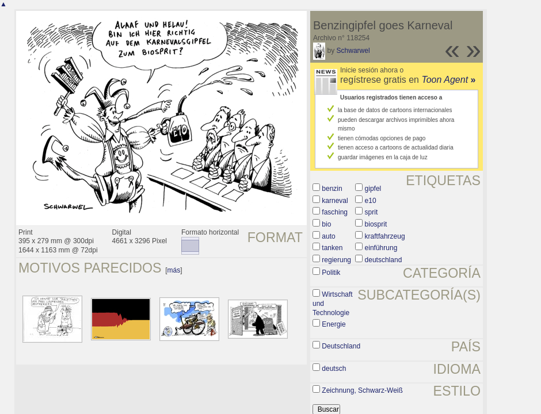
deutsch (334, 369)
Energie (333, 324)
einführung (381, 248)
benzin (332, 189)
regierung (336, 260)
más (174, 270)
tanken (332, 248)
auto (328, 236)
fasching (335, 212)
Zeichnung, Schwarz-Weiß (362, 390)
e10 (370, 201)
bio (326, 224)
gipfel (373, 189)
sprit (371, 212)
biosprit (376, 224)
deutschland (383, 260)
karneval (335, 201)
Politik (331, 273)
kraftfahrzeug (385, 236)
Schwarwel (353, 51)
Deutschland (341, 346)
